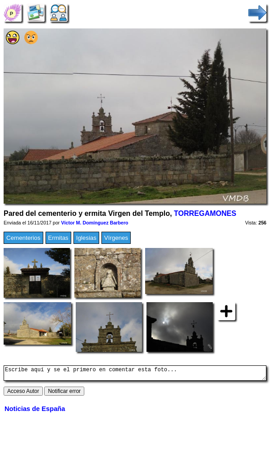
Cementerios (23, 237)
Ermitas (58, 237)
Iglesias (86, 237)
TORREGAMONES (205, 213)
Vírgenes (116, 237)
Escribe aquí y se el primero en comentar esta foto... (135, 374)
